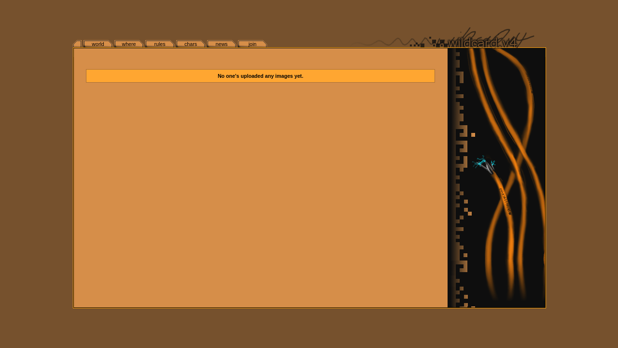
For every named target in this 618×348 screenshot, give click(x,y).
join (253, 44)
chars (190, 44)
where (129, 44)
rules (159, 44)
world (98, 44)
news (222, 44)
